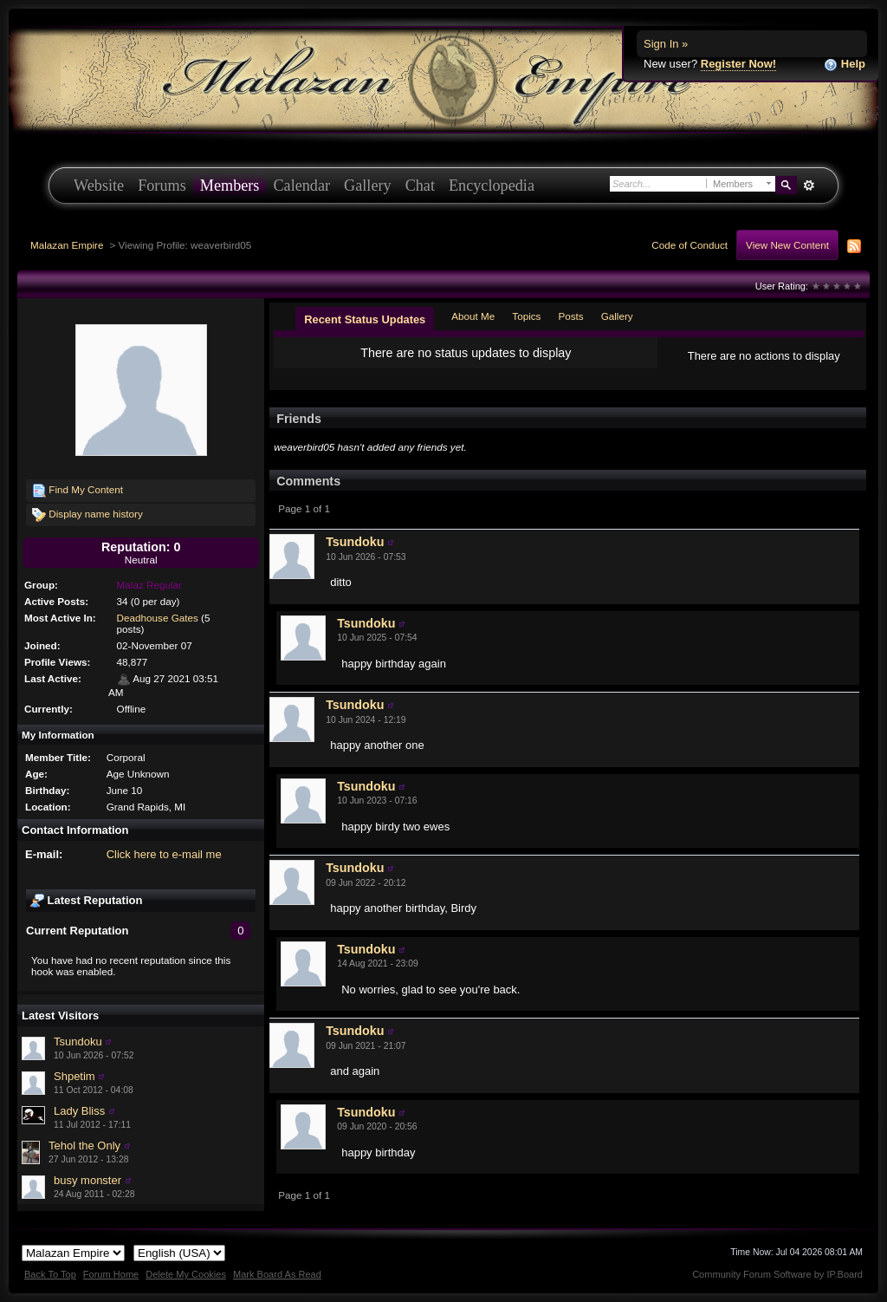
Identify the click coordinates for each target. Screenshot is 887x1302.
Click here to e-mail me (164, 854)
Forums (162, 185)
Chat (420, 185)
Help (844, 64)
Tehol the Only (84, 1145)
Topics (526, 316)
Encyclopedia (491, 185)
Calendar (301, 185)
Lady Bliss (79, 1110)
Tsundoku (78, 1041)
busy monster (87, 1180)
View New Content (787, 245)
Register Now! (738, 63)
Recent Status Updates (364, 319)
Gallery (368, 185)
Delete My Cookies (186, 1274)
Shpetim (74, 1076)
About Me (473, 316)
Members (230, 185)
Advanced (808, 185)
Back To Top (50, 1274)
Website (99, 185)
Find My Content (77, 491)
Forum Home (111, 1274)
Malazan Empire (66, 245)
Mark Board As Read (277, 1274)
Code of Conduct (689, 245)
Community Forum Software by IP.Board (777, 1274)
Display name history (87, 515)
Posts (570, 316)
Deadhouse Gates (157, 617)
